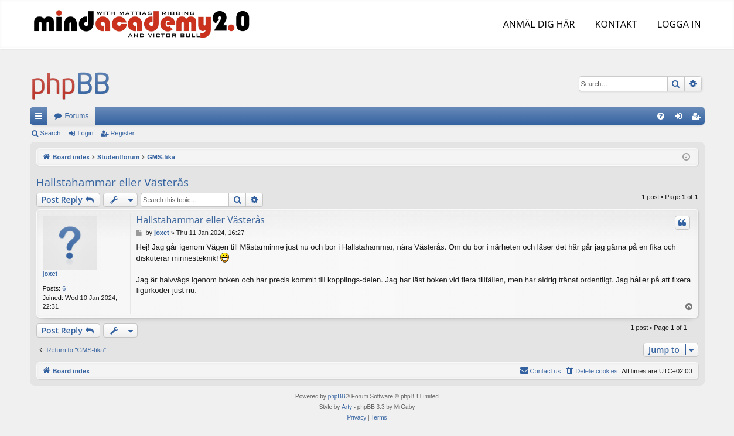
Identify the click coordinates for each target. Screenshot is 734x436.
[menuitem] (661, 116)
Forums (77, 116)
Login (85, 133)
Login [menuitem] (680, 118)
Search (50, 133)
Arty (347, 407)
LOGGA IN (677, 24)
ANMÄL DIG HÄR (538, 24)
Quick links (41, 118)
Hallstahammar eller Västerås (112, 182)
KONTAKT (615, 24)
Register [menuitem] (698, 118)
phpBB (337, 396)
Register (122, 133)
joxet (50, 273)
